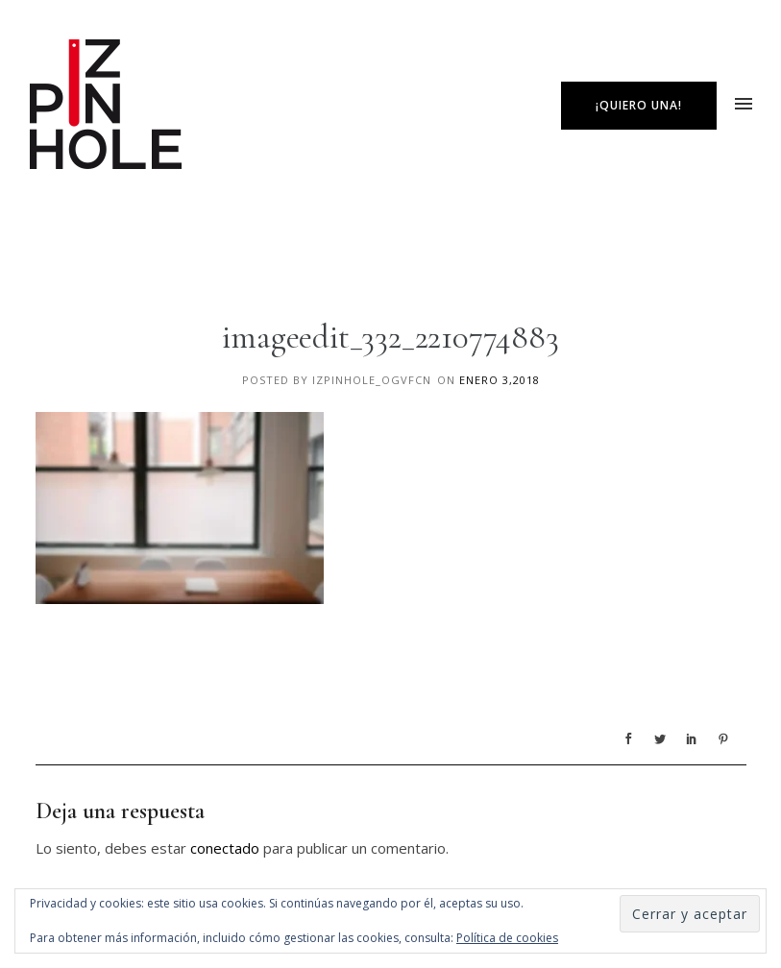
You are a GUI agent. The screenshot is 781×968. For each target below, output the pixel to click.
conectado (224, 848)
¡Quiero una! (639, 105)
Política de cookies (507, 938)
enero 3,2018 (499, 380)
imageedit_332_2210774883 (390, 337)
